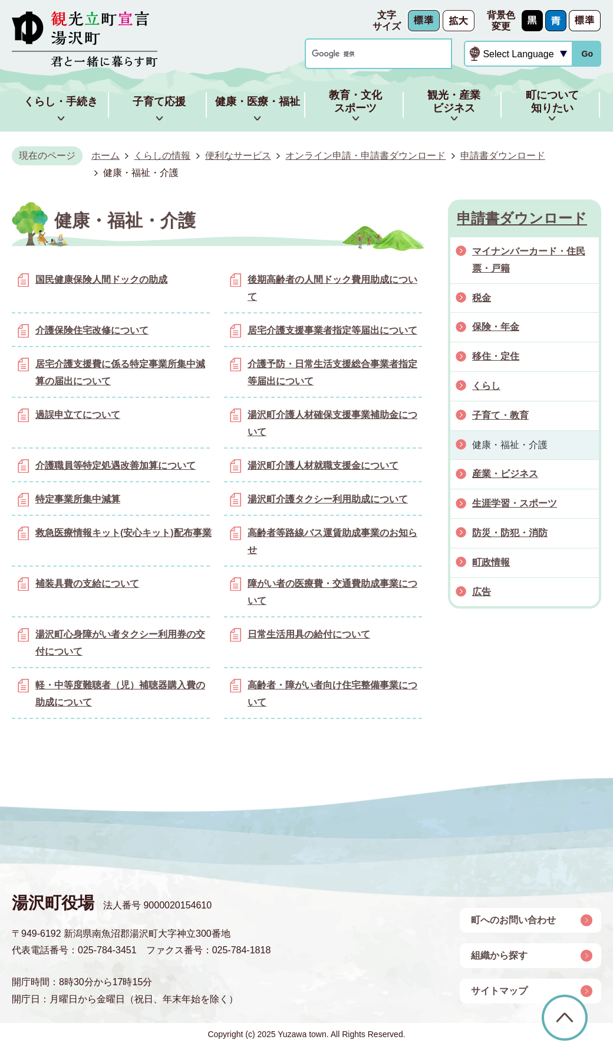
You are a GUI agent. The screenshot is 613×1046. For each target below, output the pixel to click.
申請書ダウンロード (502, 156)
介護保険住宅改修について (92, 330)
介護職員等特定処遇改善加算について (115, 465)
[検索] (367, 54)
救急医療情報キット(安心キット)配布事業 (123, 533)
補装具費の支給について (87, 583)
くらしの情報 (162, 156)
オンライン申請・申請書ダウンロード (365, 156)
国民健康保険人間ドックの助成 (101, 279)
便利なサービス (238, 156)
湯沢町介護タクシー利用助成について (328, 499)
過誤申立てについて (77, 415)
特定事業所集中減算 (77, 499)
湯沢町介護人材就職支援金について (323, 465)
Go (587, 53)
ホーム (105, 156)
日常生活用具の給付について (309, 634)
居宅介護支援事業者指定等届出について (332, 330)
